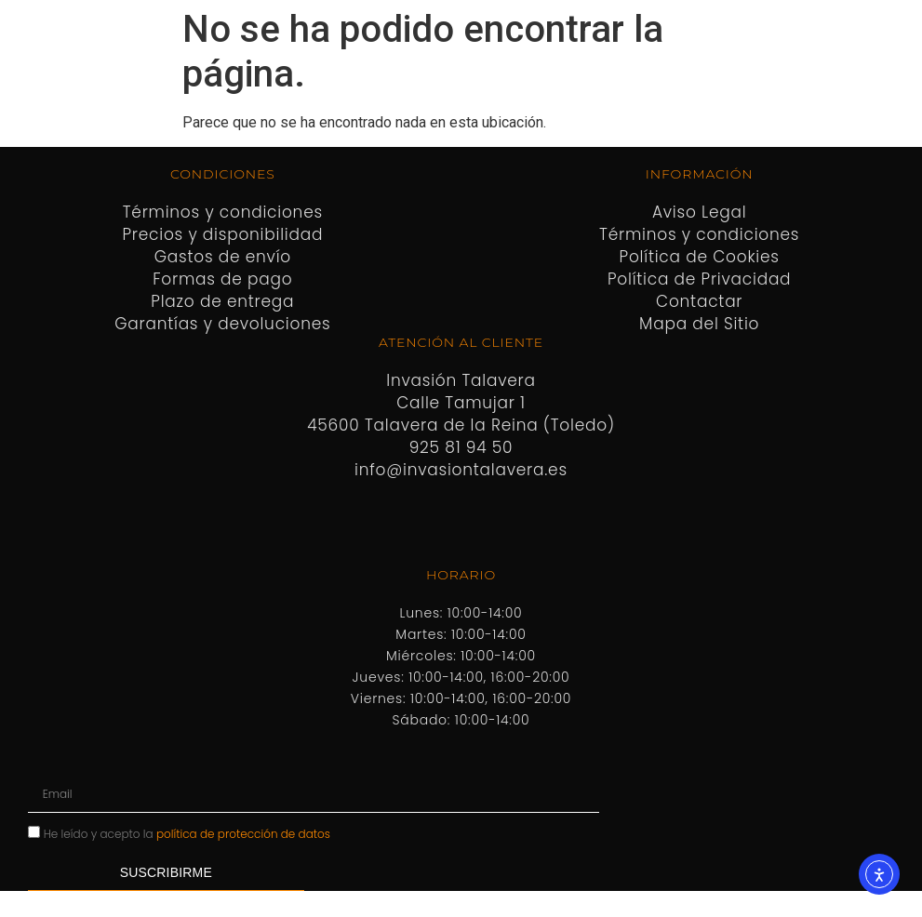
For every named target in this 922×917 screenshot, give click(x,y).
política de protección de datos (243, 834)
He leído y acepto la (187, 834)
